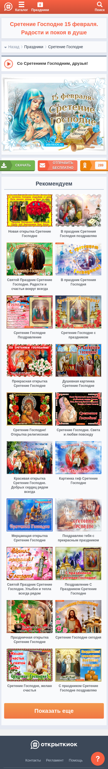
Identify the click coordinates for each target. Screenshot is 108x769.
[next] (101, 114)
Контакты (33, 760)
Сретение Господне (65, 47)
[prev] (7, 114)
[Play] (8, 64)
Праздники (33, 47)
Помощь (76, 760)
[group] (54, 63)
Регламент (55, 760)
